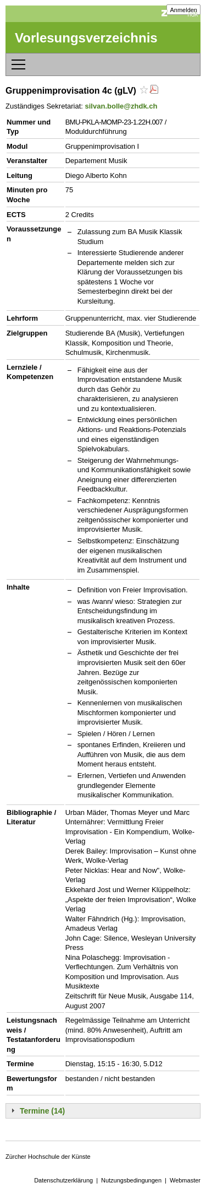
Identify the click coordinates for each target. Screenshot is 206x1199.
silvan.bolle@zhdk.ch (121, 106)
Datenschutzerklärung (63, 1180)
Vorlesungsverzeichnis (86, 37)
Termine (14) (42, 1110)
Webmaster (185, 1180)
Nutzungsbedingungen (131, 1180)
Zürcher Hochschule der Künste (48, 1156)
